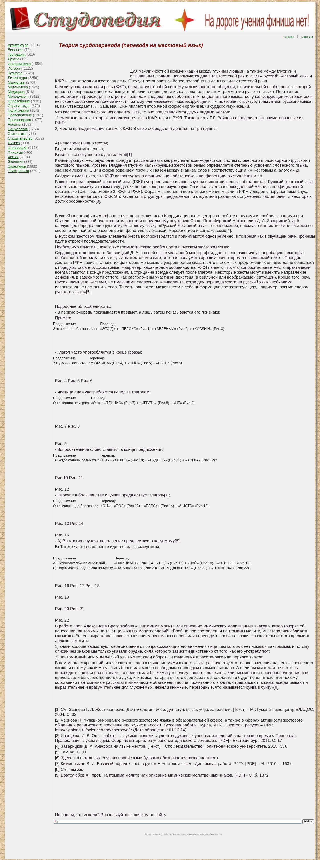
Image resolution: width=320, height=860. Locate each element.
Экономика (17, 166)
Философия (17, 148)
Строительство (20, 138)
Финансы (15, 152)
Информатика (19, 64)
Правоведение (20, 115)
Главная (289, 36)
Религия (14, 124)
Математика (18, 87)
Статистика (17, 134)
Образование (19, 101)
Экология (15, 162)
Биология (15, 50)
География (17, 54)
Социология (18, 129)
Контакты (307, 36)
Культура (15, 73)
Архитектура (18, 45)
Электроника (18, 171)
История (15, 68)
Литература (17, 78)
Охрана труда (19, 106)
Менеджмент (18, 96)
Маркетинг (16, 82)
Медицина (16, 92)
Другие (13, 59)
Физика (14, 143)
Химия (13, 157)
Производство (19, 120)
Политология (18, 110)
